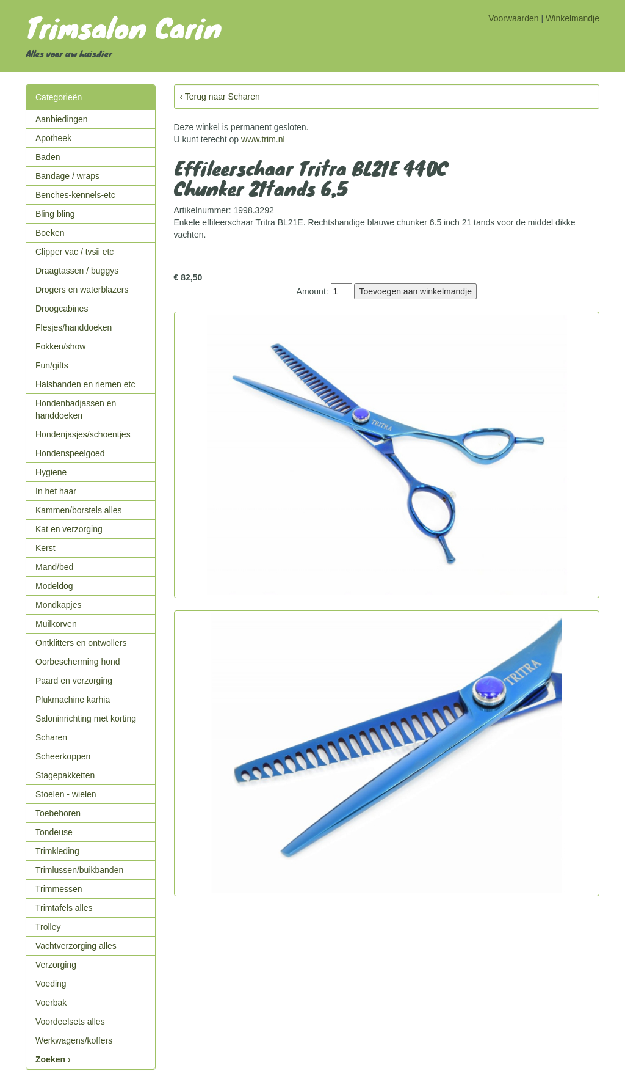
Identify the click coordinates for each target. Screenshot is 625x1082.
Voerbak (51, 1002)
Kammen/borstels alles (78, 510)
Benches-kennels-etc (75, 195)
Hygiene (51, 472)
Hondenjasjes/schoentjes (83, 434)
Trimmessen (58, 889)
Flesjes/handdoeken (73, 327)
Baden (47, 157)
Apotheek (53, 138)
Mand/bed (54, 567)
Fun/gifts (51, 365)
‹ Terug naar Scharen (220, 96)
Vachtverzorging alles (76, 946)
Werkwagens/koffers (73, 1040)
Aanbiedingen (61, 119)
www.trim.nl (263, 139)
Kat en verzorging (69, 529)
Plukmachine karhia (72, 699)
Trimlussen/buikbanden (79, 870)
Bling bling (55, 214)
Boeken (49, 233)
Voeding (51, 984)
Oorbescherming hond (77, 662)
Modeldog (54, 586)
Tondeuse (54, 832)
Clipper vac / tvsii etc (74, 252)
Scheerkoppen (62, 756)
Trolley (48, 927)
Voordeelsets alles (70, 1021)
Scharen (51, 737)
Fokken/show (60, 346)
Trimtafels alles (64, 908)
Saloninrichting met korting (85, 718)
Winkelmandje (572, 18)
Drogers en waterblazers (82, 289)
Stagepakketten (65, 775)
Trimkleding (57, 851)
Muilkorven (56, 624)
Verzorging (55, 965)
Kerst (45, 548)
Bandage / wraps (67, 176)
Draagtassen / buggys (76, 271)
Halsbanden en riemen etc (85, 384)
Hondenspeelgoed (70, 453)
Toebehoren (58, 813)
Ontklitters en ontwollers (80, 643)
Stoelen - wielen (65, 794)
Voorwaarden (513, 18)
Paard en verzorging (73, 680)
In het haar (55, 491)
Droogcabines (61, 308)
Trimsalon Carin (124, 27)
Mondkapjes (58, 605)
